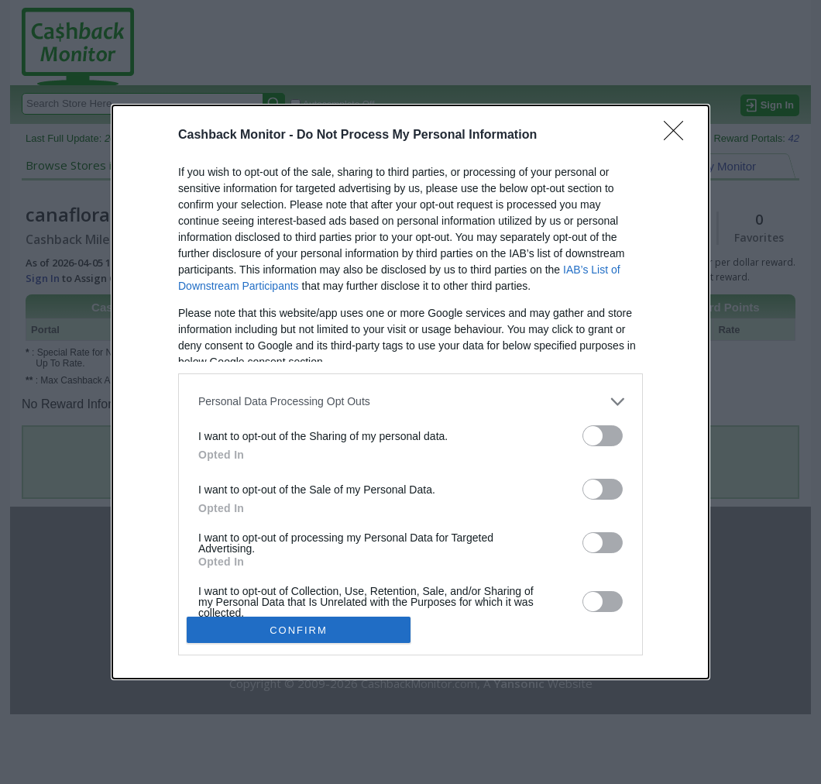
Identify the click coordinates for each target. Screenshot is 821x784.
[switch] (602, 435)
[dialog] (410, 392)
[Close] (678, 135)
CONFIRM (299, 630)
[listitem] (410, 402)
